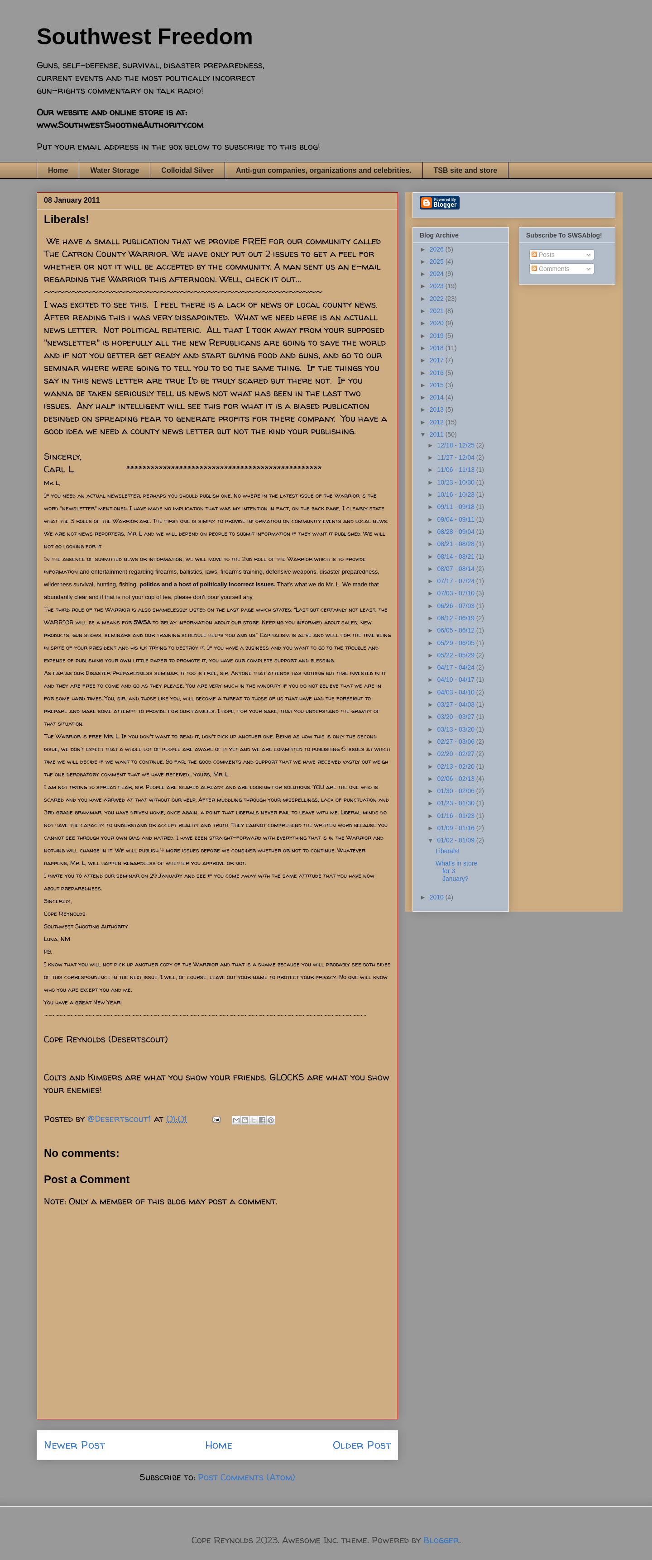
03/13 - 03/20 (456, 729)
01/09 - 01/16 (456, 828)
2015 (438, 385)
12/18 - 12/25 (456, 445)
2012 (438, 422)
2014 (438, 397)
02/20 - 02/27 (456, 753)
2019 (438, 335)
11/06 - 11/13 (456, 469)
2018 (438, 348)
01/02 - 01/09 (456, 840)
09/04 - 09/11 (456, 519)
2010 (438, 897)
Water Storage (114, 170)
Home (58, 170)
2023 (438, 286)
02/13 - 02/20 (456, 766)
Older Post (362, 1444)
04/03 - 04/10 (456, 692)
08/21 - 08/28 (456, 543)
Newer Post (74, 1444)
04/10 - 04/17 (456, 679)
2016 (438, 372)
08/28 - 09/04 (456, 531)
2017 (438, 360)
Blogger (441, 1540)
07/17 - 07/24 (456, 581)
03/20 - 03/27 (456, 716)
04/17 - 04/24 (456, 667)
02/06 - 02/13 (456, 778)
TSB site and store (465, 170)
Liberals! (448, 851)
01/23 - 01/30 (456, 803)
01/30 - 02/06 (456, 790)
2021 (438, 310)
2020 (438, 323)
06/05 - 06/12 (456, 630)
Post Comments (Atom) (246, 1477)
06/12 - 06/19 (456, 618)
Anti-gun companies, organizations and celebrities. (324, 170)
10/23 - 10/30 (456, 482)
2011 (438, 434)
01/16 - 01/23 (456, 815)
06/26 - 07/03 (456, 605)
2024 (438, 273)
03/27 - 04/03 (456, 704)
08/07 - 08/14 (456, 568)
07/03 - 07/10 (456, 593)
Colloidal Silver (187, 170)
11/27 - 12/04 (456, 457)
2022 (438, 298)
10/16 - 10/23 (456, 494)
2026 (438, 249)
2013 (438, 409)
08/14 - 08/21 (456, 556)
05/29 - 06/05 (456, 643)
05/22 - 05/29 (456, 655)
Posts (543, 254)
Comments (551, 268)
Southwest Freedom (145, 36)
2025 (438, 261)
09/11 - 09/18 (456, 506)
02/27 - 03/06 (456, 741)
